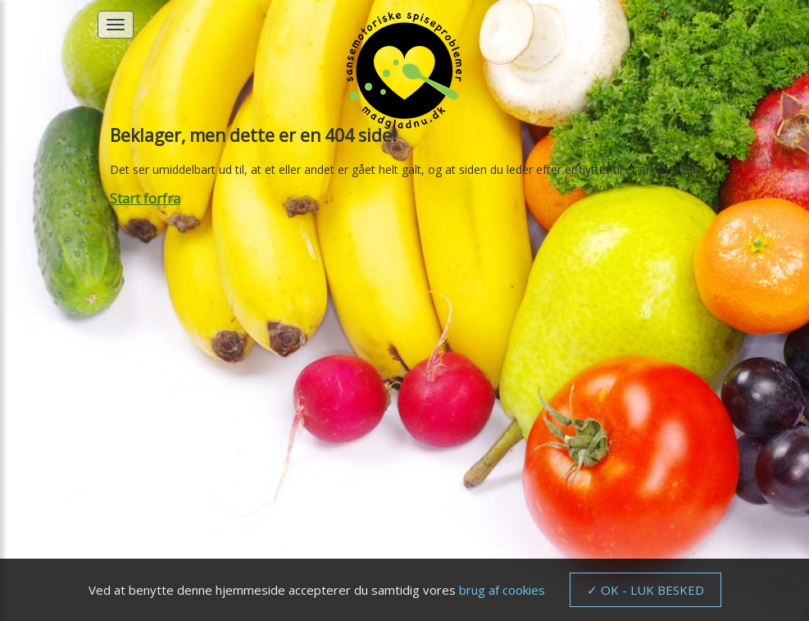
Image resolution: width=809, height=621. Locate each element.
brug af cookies (502, 590)
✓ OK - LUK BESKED (645, 590)
